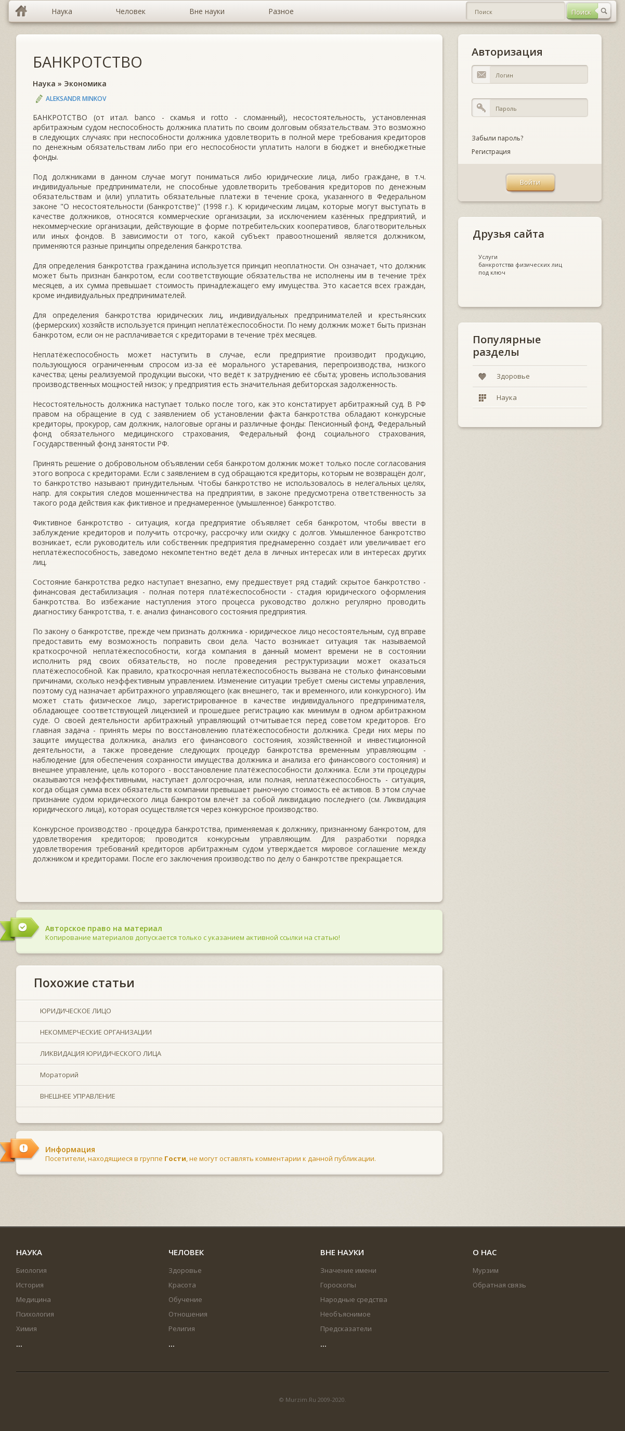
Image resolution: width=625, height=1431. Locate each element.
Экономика (85, 83)
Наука (44, 83)
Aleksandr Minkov (76, 98)
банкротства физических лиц (520, 264)
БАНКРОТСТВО (87, 61)
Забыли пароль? (497, 138)
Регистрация (491, 151)
